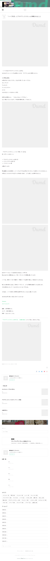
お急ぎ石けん (4, 410)
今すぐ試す (17, 5)
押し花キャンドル (12, 479)
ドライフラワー (7, 498)
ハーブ (21, 498)
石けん (41, 498)
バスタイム (33, 500)
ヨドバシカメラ (5, 303)
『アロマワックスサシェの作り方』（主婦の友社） (14, 319)
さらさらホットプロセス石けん (8, 389)
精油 (5, 500)
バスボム (29, 498)
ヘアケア (27, 502)
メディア (12, 502)
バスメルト (20, 495)
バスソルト (6, 495)
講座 (35, 498)
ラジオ (15, 498)
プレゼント (25, 500)
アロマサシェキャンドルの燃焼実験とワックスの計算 (19, 485)
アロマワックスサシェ (14, 500)
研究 (13, 495)
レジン (27, 495)
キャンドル (34, 495)
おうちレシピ (42, 500)
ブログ (5, 502)
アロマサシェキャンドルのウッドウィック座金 (11, 399)
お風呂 (34, 502)
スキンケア (20, 502)
